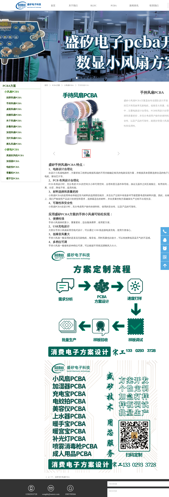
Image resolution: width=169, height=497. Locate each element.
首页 (46, 85)
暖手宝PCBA (12, 178)
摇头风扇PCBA (14, 144)
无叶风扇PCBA (14, 138)
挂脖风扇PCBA (14, 97)
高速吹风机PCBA (15, 155)
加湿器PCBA (12, 161)
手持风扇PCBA (14, 103)
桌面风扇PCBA (14, 109)
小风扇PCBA (69, 85)
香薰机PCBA (12, 173)
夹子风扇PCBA (14, 120)
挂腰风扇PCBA (14, 115)
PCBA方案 (56, 85)
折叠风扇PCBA (14, 126)
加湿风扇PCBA (14, 132)
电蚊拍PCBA (12, 167)
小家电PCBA (11, 149)
